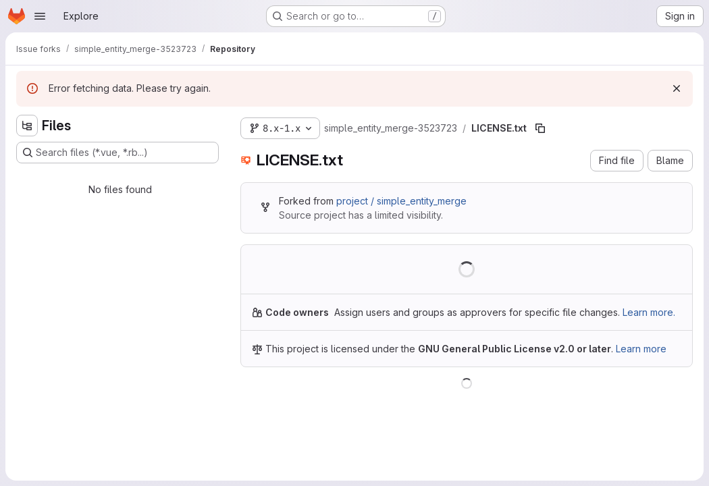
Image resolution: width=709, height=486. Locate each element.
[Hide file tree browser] (27, 125)
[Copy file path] (540, 128)
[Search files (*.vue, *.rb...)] (117, 152)
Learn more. (649, 312)
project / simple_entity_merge (401, 201)
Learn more (641, 348)
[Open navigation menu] (40, 16)
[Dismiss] (676, 88)
